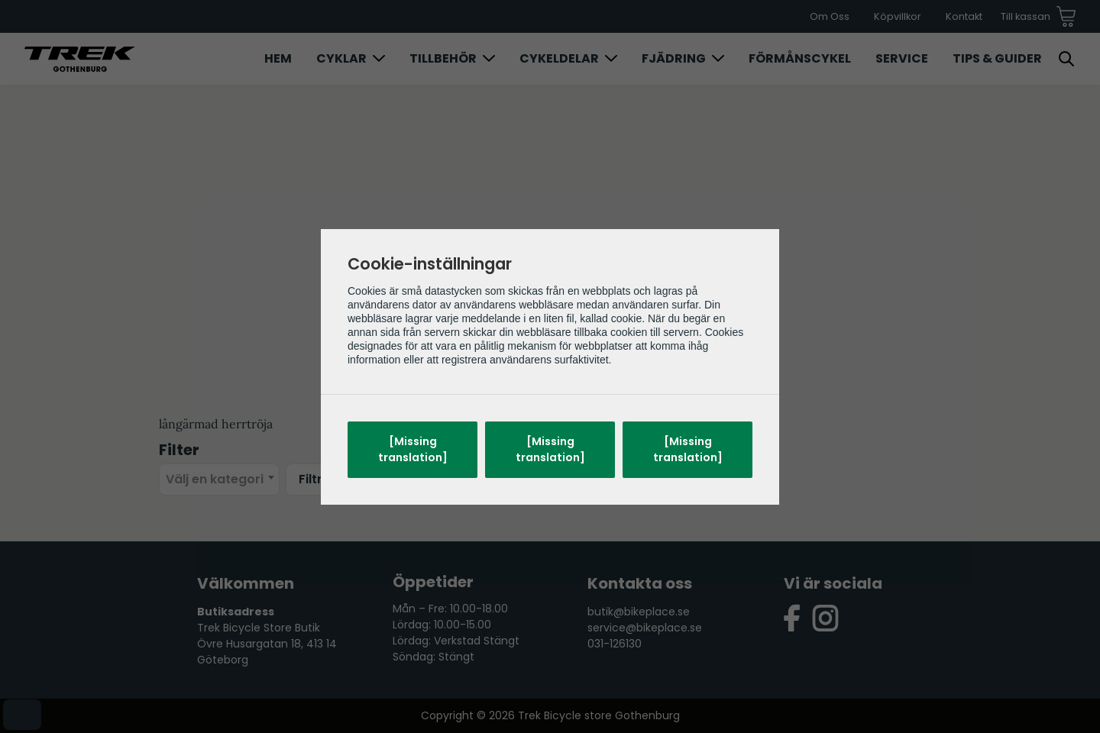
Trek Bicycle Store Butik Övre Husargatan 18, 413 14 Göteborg (267, 643)
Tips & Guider (997, 58)
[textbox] (219, 479)
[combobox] (219, 479)
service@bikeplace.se (644, 627)
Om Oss (829, 16)
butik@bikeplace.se (638, 611)
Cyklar (341, 58)
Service (901, 58)
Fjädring (674, 58)
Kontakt (964, 16)
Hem (278, 58)
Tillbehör (443, 58)
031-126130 (614, 643)
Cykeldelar (559, 58)
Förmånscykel (800, 58)
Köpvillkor (897, 16)
